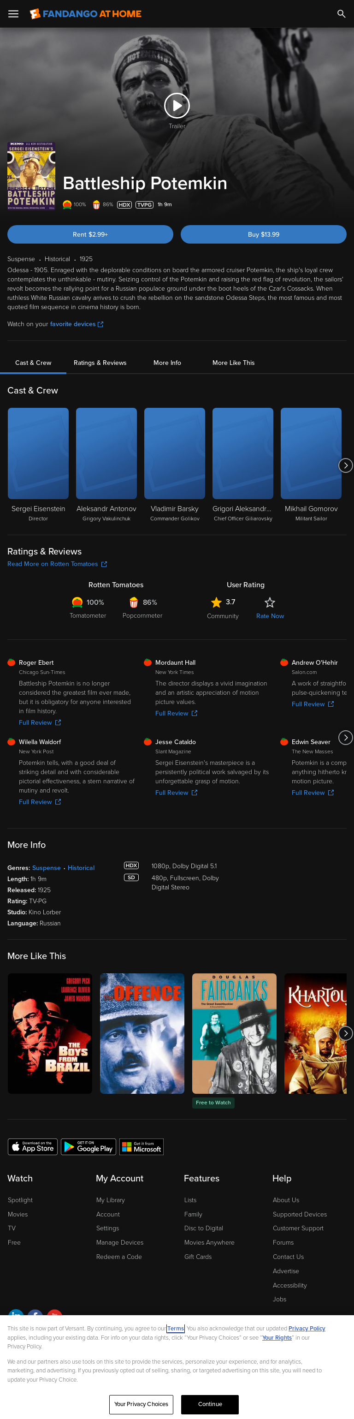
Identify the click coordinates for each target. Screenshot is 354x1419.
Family (193, 1214)
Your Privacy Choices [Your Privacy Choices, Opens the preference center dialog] (141, 1404)
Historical (81, 868)
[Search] (342, 14)
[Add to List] (342, 204)
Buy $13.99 (263, 234)
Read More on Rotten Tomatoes (57, 564)
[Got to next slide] (345, 465)
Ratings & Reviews (100, 363)
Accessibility (290, 1285)
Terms (175, 1328)
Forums (283, 1242)
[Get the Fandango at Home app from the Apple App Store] (32, 1146)
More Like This (233, 363)
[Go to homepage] (85, 14)
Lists (190, 1200)
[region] (177, 1367)
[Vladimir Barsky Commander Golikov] (175, 465)
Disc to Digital (203, 1228)
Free (14, 1242)
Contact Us (288, 1257)
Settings (107, 1228)
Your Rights (277, 1337)
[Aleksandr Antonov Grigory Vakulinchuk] (106, 465)
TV (12, 1228)
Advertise (286, 1271)
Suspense (46, 868)
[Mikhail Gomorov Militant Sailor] (311, 465)
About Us (286, 1200)
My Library (110, 1200)
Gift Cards (198, 1257)
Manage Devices (119, 1242)
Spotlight (20, 1200)
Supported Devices (300, 1214)
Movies (18, 1214)
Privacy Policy (307, 1328)
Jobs (279, 1299)
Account (108, 1214)
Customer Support (298, 1228)
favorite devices (76, 324)
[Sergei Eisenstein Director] (38, 465)
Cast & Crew (33, 363)
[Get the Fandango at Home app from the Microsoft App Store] (141, 1146)
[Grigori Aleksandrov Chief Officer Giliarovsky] (243, 465)
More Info (167, 363)
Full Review (40, 723)
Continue (210, 1404)
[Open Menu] (13, 14)
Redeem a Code (119, 1257)
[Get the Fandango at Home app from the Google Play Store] (88, 1146)
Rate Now (270, 616)
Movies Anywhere (209, 1242)
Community (223, 616)
